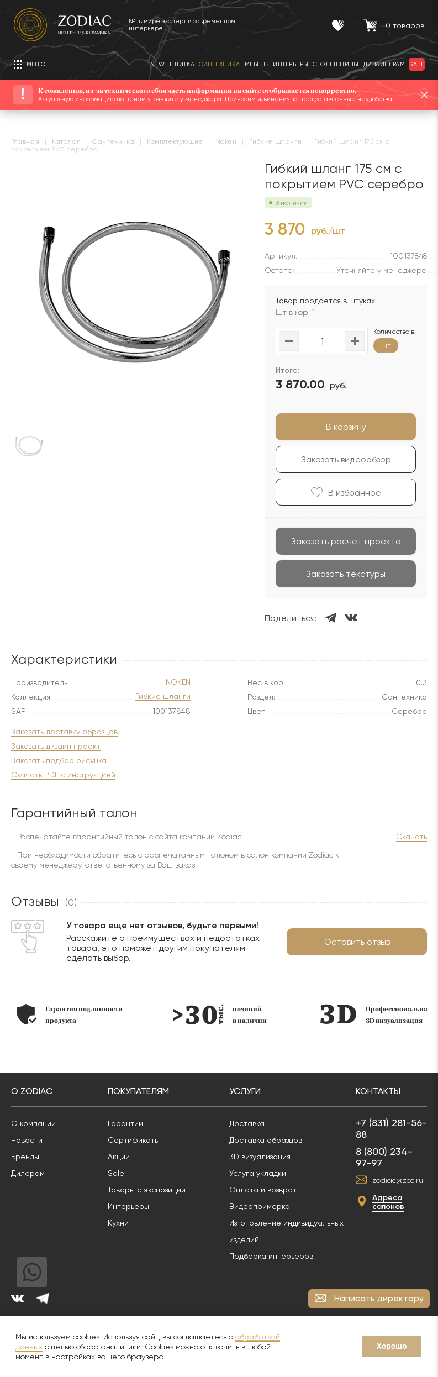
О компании (33, 1123)
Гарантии (125, 1123)
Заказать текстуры (346, 574)
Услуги (245, 1091)
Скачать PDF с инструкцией (63, 775)
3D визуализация (260, 1156)
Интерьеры (128, 1206)
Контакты (378, 1091)
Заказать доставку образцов (64, 732)
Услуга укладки (257, 1173)
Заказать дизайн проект (56, 746)
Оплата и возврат (263, 1189)
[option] (70, 1014)
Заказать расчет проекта (346, 541)
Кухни (118, 1222)
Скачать (411, 836)
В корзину (346, 427)
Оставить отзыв (357, 942)
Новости (27, 1140)
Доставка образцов (265, 1140)
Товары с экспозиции (147, 1189)
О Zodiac (31, 1091)
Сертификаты (134, 1140)
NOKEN (178, 682)
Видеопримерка (259, 1206)
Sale (116, 1173)
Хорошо (391, 1346)
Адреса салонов (388, 1202)
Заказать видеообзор (346, 459)
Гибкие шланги (163, 696)
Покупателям (138, 1091)
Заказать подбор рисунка (59, 760)
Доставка (247, 1123)
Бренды (25, 1156)
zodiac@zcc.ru (397, 1180)
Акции (119, 1156)
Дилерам (28, 1173)
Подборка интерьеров (271, 1256)
